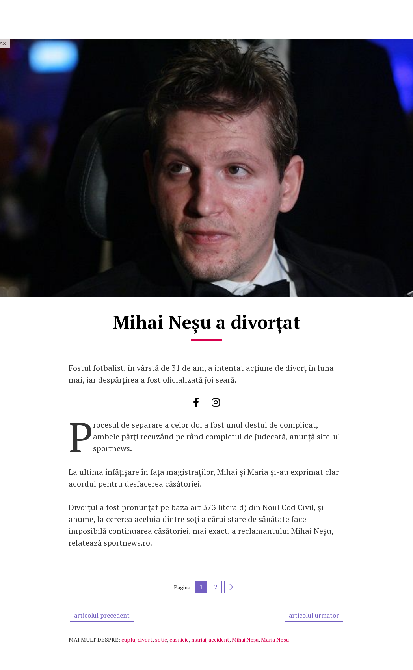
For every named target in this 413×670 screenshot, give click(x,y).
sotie (161, 639)
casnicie (179, 639)
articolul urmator (314, 615)
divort (145, 639)
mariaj (198, 639)
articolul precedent (102, 615)
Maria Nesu (275, 639)
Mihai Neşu (245, 639)
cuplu (128, 639)
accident (218, 639)
